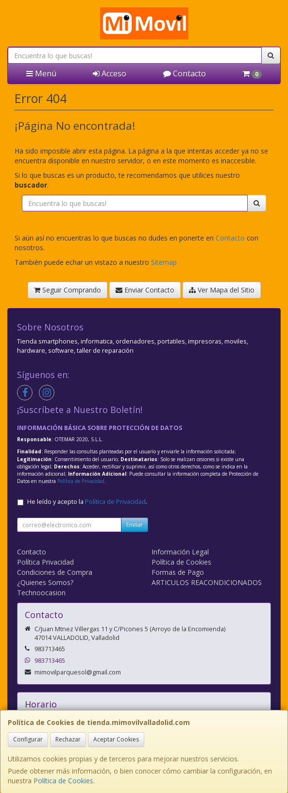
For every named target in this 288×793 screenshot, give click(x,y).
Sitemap (164, 262)
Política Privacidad (45, 562)
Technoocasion (41, 592)
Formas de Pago (178, 572)
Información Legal (180, 551)
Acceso (109, 73)
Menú (41, 73)
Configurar (28, 739)
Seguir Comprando (67, 289)
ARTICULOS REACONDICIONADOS (207, 582)
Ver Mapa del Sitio (221, 289)
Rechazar (68, 739)
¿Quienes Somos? (45, 582)
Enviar (134, 524)
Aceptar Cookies (116, 739)
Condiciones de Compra (54, 572)
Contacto (184, 73)
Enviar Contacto (145, 289)
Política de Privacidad (80, 481)
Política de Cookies (63, 780)
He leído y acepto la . (87, 502)
